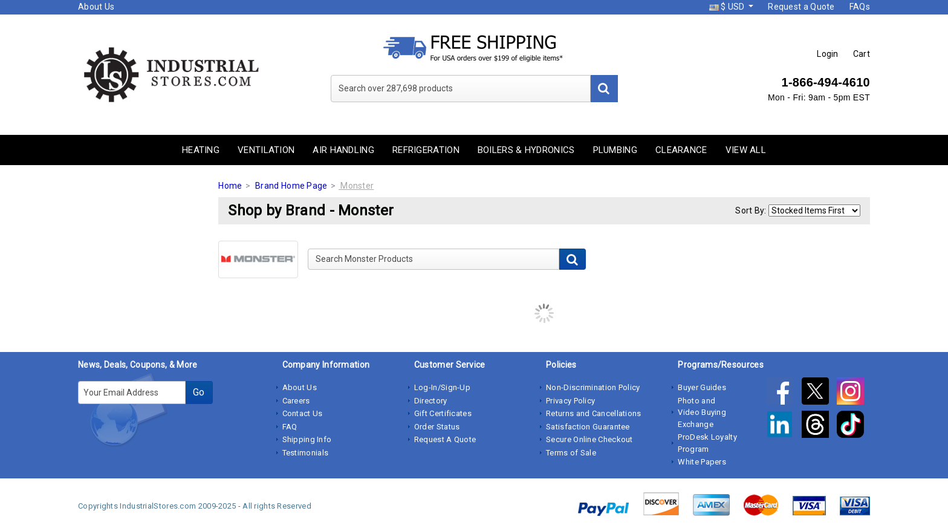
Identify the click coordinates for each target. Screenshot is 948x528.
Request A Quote (445, 439)
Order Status (437, 426)
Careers (296, 400)
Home (230, 186)
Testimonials (305, 452)
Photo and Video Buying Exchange (702, 412)
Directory (430, 400)
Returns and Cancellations (593, 413)
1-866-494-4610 (825, 82)
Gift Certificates (443, 413)
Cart (861, 54)
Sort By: (750, 210)
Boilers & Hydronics (526, 150)
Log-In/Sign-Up (442, 387)
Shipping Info (307, 439)
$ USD (728, 6)
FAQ (289, 426)
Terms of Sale (571, 452)
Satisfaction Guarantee (588, 426)
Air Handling (343, 150)
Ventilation (266, 150)
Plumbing (615, 150)
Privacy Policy (570, 400)
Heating (200, 150)
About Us (96, 6)
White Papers (702, 461)
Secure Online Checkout (589, 439)
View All (746, 150)
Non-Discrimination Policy (593, 387)
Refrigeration (425, 150)
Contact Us (302, 413)
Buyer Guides (702, 387)
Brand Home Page (291, 186)
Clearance (681, 150)
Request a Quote (801, 6)
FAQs (859, 6)
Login (828, 54)
